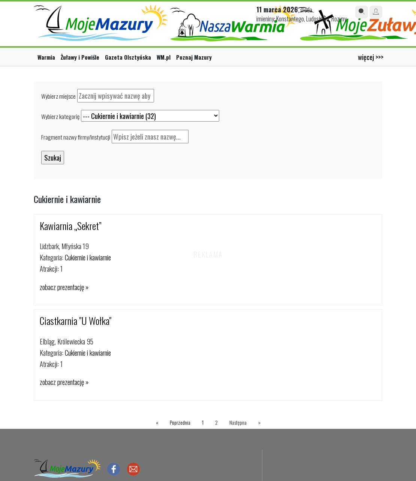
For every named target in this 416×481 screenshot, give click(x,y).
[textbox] (115, 95)
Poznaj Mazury (194, 57)
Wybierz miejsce (58, 96)
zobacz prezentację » (64, 287)
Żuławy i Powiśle (80, 57)
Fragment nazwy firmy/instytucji (75, 136)
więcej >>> (370, 57)
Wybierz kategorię (60, 116)
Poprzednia (180, 422)
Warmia (46, 57)
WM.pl (164, 57)
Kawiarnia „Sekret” (71, 225)
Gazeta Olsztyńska (128, 57)
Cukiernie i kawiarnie (88, 257)
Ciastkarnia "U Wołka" (75, 320)
